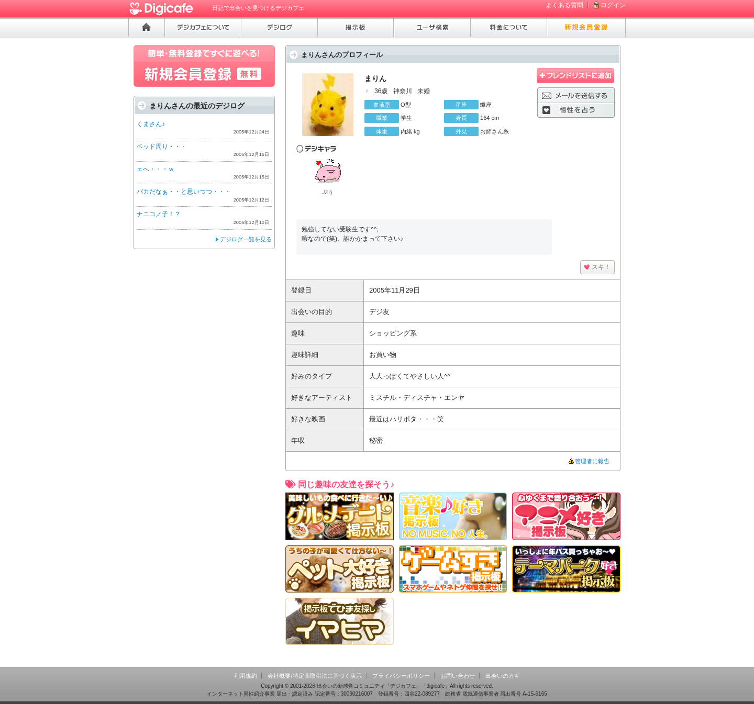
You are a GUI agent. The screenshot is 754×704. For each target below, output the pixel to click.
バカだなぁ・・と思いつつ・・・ (184, 191)
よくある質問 (564, 5)
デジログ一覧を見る (246, 239)
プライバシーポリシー (401, 676)
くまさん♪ (151, 124)
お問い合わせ (457, 676)
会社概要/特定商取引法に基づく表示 (314, 676)
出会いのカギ (502, 676)
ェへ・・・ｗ (155, 169)
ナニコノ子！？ (159, 214)
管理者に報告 (592, 461)
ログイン (613, 5)
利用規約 (245, 676)
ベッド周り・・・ (162, 146)
